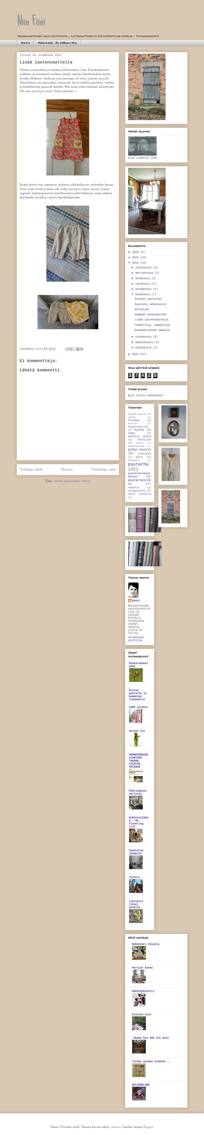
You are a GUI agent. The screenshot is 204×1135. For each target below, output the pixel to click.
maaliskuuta (145, 342)
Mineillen (144, 439)
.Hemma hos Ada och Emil (150, 1037)
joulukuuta (144, 267)
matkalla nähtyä (139, 436)
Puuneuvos (134, 460)
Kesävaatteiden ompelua (152, 330)
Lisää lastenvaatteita (151, 319)
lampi (131, 433)
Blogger (148, 1127)
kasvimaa (134, 420)
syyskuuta (143, 283)
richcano (115, 1127)
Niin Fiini (31, 21)
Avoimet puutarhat (148, 298)
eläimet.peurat (137, 414)
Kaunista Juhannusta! (151, 304)
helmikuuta (144, 347)
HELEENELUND (141, 1084)
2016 (136, 252)
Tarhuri (134, 877)
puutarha (138, 464)
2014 (136, 262)
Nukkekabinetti (143, 991)
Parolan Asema (142, 967)
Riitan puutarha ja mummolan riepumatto (138, 695)
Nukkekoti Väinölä (145, 944)
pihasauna (144, 453)
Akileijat (142, 309)
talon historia (139, 494)
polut (139, 457)
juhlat (132, 417)
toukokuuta (144, 336)
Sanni (136, 600)
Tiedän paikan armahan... (151, 1061)
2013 (136, 354)
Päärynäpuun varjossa (138, 792)
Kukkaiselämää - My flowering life (138, 822)
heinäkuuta (144, 289)
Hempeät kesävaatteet (151, 314)
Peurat (140, 443)
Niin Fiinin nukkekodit (145, 395)
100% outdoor (138, 707)
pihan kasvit (139, 449)
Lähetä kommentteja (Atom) (72, 481)
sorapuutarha (136, 491)
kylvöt (139, 429)
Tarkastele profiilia (136, 639)
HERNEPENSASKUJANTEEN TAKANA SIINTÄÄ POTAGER (138, 760)
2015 (136, 257)
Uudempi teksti (31, 469)
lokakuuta (143, 278)
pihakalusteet (136, 446)
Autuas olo (137, 730)
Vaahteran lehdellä (136, 852)
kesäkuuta (143, 294)
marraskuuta (145, 272)
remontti (134, 487)
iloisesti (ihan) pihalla (136, 904)
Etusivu (25, 43)
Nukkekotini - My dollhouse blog (57, 43)
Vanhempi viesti (103, 469)
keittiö (132, 423)
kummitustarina (138, 427)
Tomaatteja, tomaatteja (152, 325)
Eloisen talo (141, 1014)
